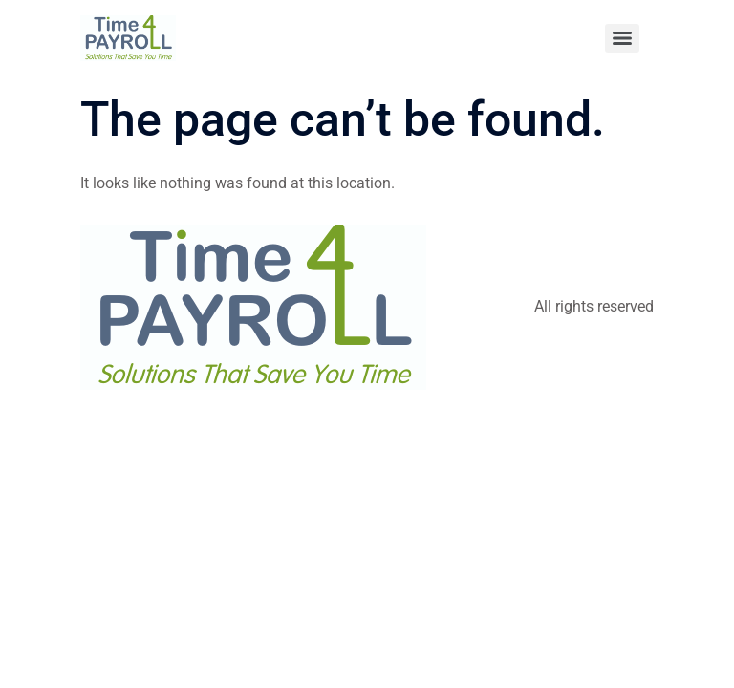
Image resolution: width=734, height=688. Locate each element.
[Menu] (622, 38)
